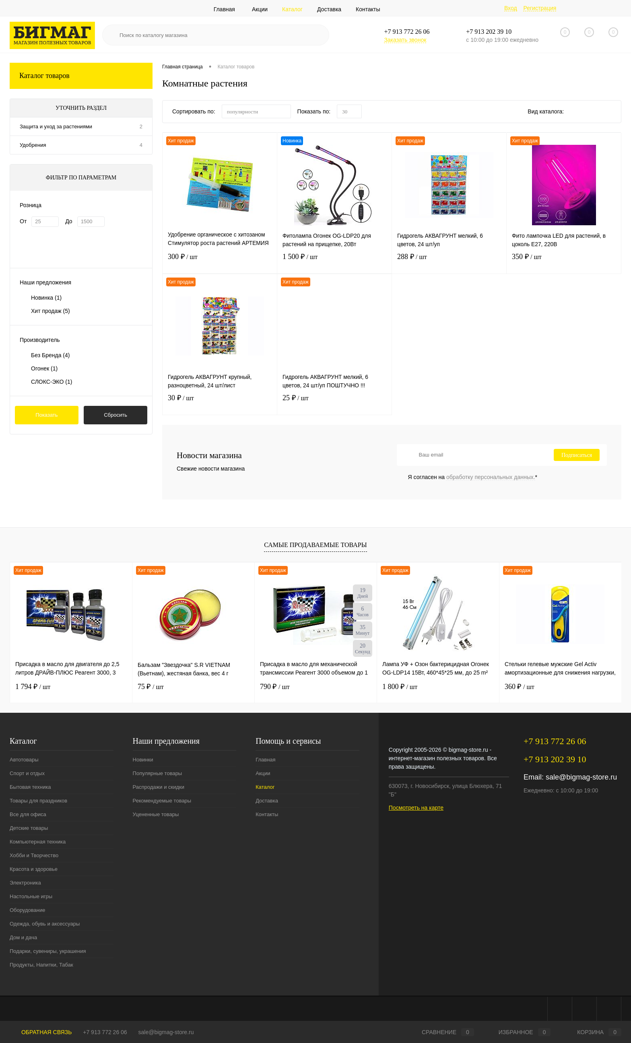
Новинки (143, 760)
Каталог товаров (81, 76)
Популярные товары (157, 773)
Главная (224, 9)
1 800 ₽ (399, 687)
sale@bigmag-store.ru (581, 777)
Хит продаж (50, 311)
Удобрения (33, 145)
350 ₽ (564, 262)
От (23, 221)
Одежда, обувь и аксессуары (45, 924)
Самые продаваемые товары (315, 544)
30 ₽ (220, 403)
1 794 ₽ (32, 687)
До (68, 221)
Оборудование (27, 910)
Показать (46, 415)
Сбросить (115, 415)
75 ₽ (151, 687)
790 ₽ (275, 687)
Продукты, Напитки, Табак (41, 965)
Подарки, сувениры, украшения (48, 951)
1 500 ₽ (334, 262)
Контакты (368, 9)
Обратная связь (41, 1032)
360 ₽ (519, 687)
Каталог (292, 9)
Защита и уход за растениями (56, 126)
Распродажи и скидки (158, 787)
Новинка (46, 297)
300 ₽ (220, 262)
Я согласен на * (473, 477)
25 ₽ (334, 403)
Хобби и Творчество (34, 855)
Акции (260, 9)
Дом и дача (23, 937)
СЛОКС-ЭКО (51, 382)
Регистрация (539, 8)
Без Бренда (50, 355)
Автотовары (24, 760)
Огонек (44, 368)
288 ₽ (449, 262)
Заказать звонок (405, 40)
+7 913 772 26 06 (105, 1032)
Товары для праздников (38, 801)
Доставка (329, 9)
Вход (510, 8)
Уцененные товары (156, 814)
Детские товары (29, 828)
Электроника (25, 883)
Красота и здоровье (34, 869)
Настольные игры (31, 896)
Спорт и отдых (27, 773)
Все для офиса (28, 814)
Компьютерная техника (38, 842)
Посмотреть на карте (416, 807)
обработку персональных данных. (490, 477)
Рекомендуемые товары (162, 801)
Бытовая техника (30, 787)
